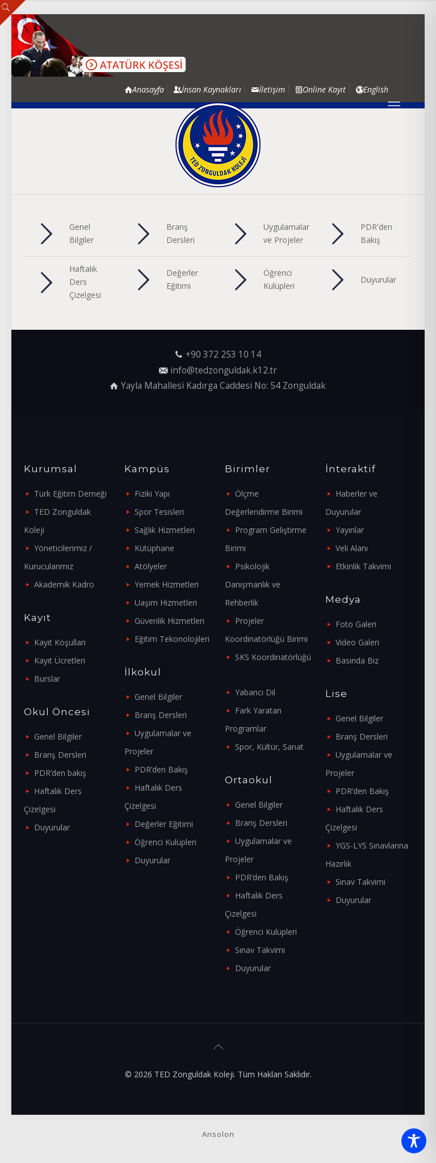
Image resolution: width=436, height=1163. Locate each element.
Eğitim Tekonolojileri (172, 638)
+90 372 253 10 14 (223, 354)
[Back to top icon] (218, 1047)
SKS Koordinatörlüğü (273, 657)
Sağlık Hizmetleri (165, 529)
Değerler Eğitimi (164, 823)
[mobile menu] (394, 105)
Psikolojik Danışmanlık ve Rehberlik (252, 584)
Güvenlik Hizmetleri (169, 620)
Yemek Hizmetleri (167, 584)
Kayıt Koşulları (60, 642)
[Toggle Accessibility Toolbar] (413, 1140)
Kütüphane (154, 548)
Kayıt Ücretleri (59, 660)
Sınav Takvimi (260, 949)
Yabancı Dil (255, 692)
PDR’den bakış (60, 772)
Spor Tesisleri (159, 511)
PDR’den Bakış (161, 769)
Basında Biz (357, 660)
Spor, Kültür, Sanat (269, 746)
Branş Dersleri (60, 754)
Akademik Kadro (64, 584)
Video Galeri (357, 642)
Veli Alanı (352, 548)
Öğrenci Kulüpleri (165, 842)
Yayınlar (350, 529)
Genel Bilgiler (58, 736)
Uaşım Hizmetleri (166, 602)
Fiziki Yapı (152, 493)
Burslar (47, 678)
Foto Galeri (356, 624)
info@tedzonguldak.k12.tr (223, 370)
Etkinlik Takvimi (363, 566)
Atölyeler (151, 566)
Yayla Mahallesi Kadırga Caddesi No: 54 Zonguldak (223, 386)
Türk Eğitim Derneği (70, 493)
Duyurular (52, 827)
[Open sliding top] (13, 13)
